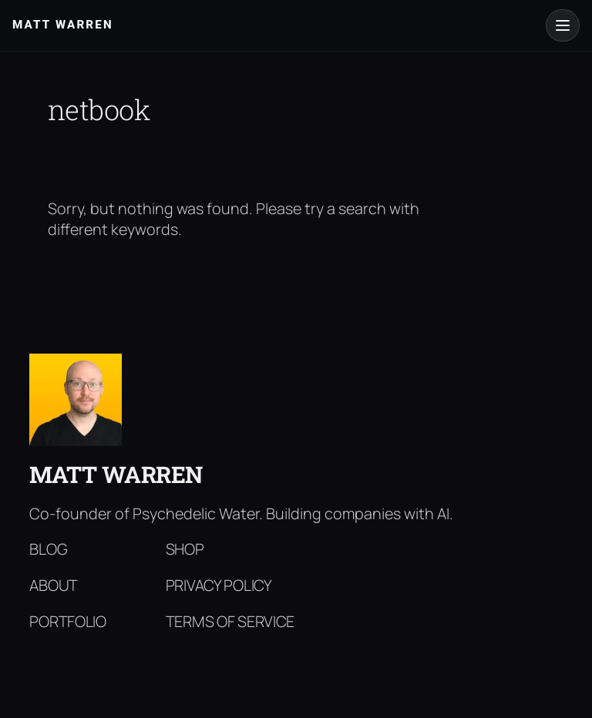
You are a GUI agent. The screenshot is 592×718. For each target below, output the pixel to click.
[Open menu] (563, 25)
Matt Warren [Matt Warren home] (62, 25)
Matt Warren (116, 474)
